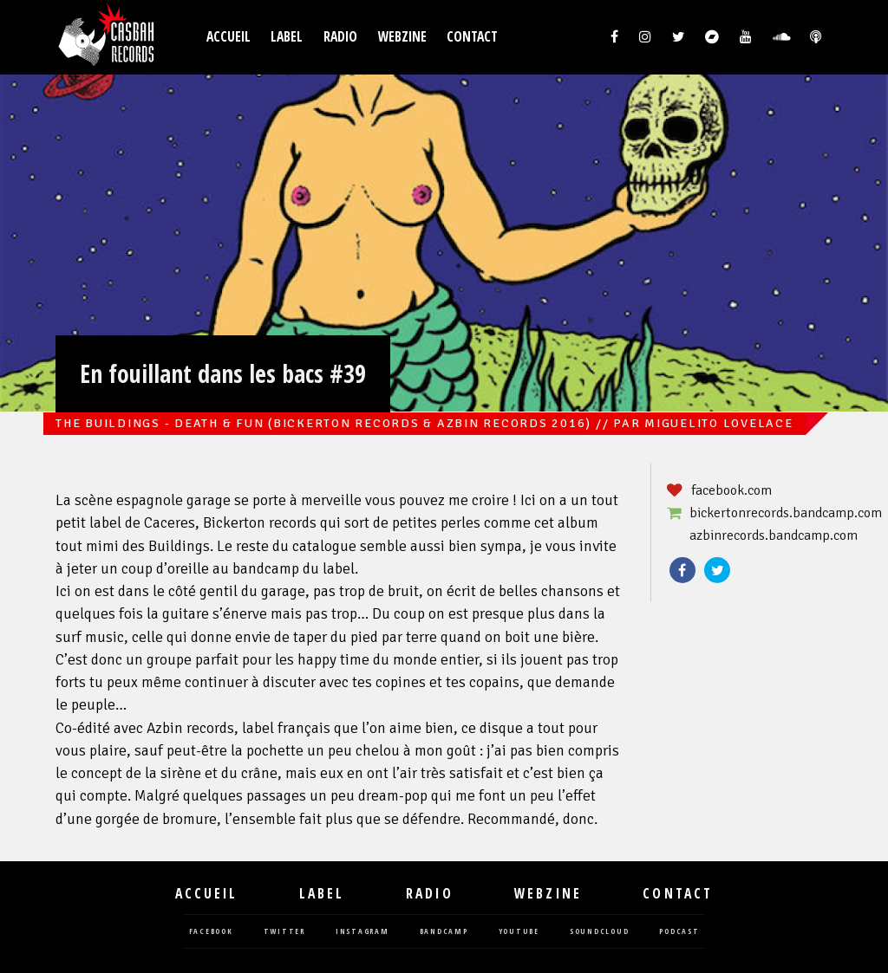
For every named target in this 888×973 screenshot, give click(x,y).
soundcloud (600, 932)
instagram (362, 932)
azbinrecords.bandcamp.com (773, 535)
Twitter (717, 570)
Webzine (402, 37)
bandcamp (444, 932)
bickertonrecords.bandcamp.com (785, 513)
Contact (472, 37)
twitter (284, 932)
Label (287, 37)
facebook (211, 932)
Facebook (682, 570)
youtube (519, 932)
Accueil (228, 37)
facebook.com (731, 490)
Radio (340, 37)
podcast (679, 932)
